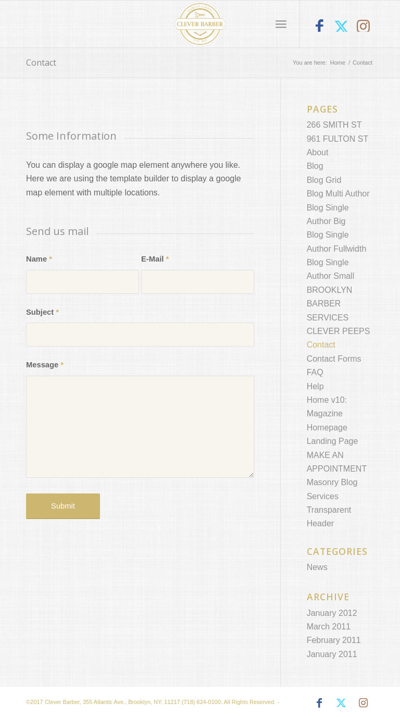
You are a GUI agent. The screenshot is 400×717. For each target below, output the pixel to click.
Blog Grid (324, 180)
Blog (315, 166)
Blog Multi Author (338, 193)
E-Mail (155, 259)
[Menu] (281, 24)
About (318, 152)
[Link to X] (341, 27)
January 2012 (332, 613)
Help (315, 386)
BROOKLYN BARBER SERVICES (330, 304)
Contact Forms (334, 358)
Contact (41, 62)
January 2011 (332, 654)
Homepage (327, 427)
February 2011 (334, 640)
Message (45, 365)
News (317, 567)
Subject (42, 312)
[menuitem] (281, 24)
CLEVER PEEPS (338, 331)
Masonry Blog (332, 482)
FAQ (315, 372)
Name (39, 259)
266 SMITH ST (334, 124)
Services (323, 496)
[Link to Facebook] (319, 27)
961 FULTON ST (338, 138)
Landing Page (332, 441)
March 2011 (329, 626)
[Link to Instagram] (363, 27)
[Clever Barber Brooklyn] (200, 24)
